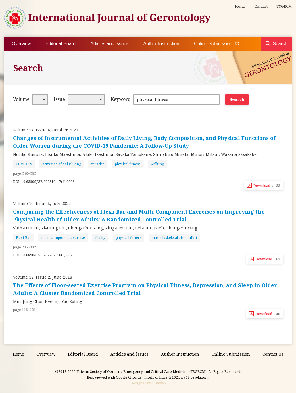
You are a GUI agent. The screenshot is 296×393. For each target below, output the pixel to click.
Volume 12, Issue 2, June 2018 (42, 277)
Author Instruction (161, 43)
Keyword (121, 99)
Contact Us (273, 354)
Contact (261, 6)
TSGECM (284, 6)
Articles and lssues (109, 43)
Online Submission (216, 44)
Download (266, 185)
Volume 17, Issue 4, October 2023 (45, 130)
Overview (21, 43)
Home (240, 6)
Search (280, 43)
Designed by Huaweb (148, 383)
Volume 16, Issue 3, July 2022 (42, 203)
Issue (59, 99)
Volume (21, 99)
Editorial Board (60, 43)
